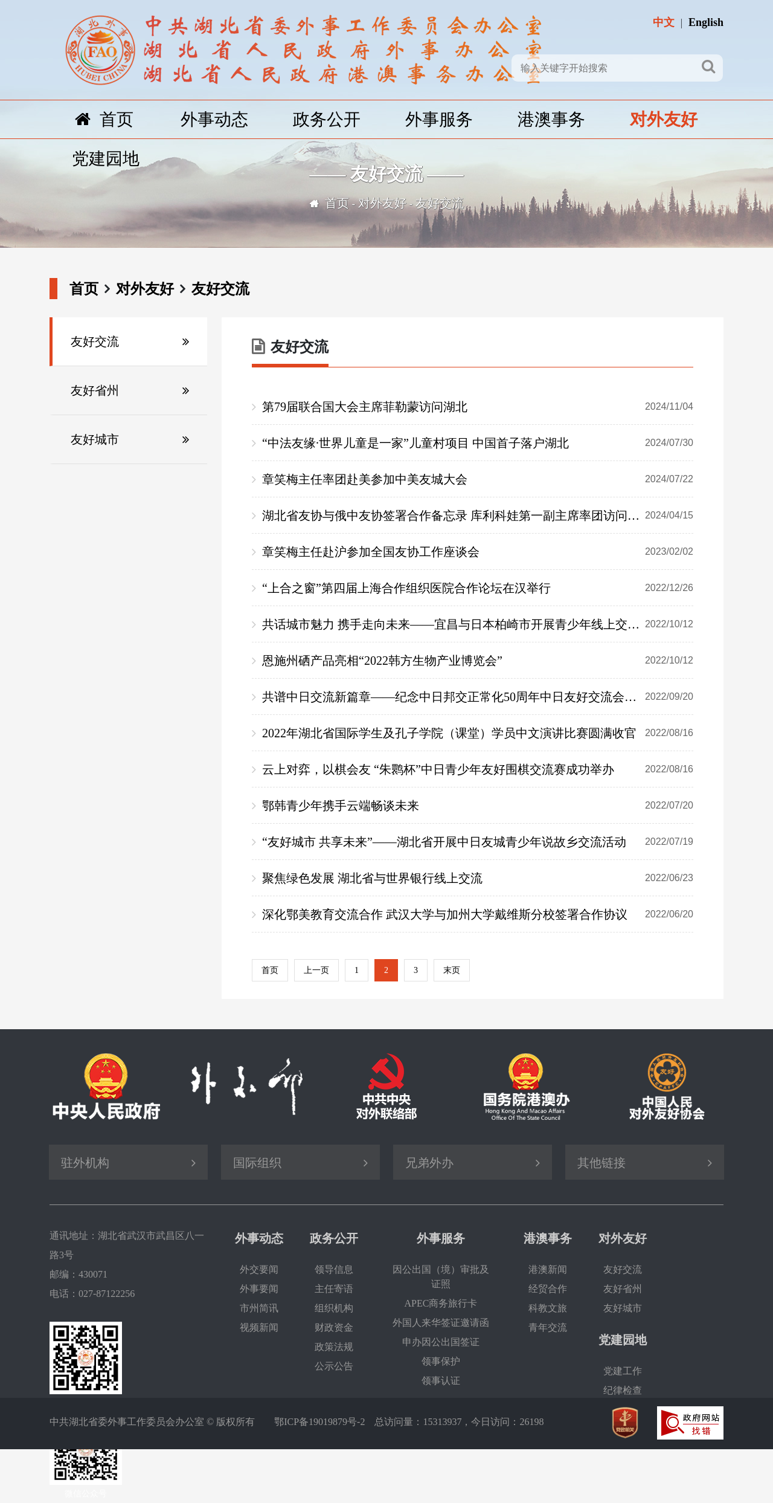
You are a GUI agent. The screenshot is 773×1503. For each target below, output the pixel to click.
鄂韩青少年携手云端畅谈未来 (477, 805)
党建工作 (622, 1371)
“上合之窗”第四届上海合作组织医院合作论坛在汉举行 (477, 588)
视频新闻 (259, 1327)
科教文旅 (547, 1308)
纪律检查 (622, 1390)
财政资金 (334, 1327)
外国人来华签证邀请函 (441, 1322)
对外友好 (664, 119)
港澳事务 (551, 119)
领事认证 (441, 1380)
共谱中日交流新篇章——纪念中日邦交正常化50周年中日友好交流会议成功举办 (477, 697)
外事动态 (214, 119)
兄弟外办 (429, 1162)
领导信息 (334, 1269)
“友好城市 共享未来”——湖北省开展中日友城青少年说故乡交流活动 (477, 842)
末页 (451, 970)
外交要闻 (259, 1269)
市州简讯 (259, 1308)
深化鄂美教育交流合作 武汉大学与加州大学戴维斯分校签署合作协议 (477, 914)
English (705, 22)
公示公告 (334, 1366)
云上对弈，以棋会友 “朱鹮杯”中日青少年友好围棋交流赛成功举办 (477, 769)
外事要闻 (259, 1289)
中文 (664, 22)
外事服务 (439, 119)
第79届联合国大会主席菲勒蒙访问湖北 (477, 407)
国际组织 (257, 1162)
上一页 (316, 970)
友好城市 (95, 439)
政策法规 (334, 1347)
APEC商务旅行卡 (441, 1303)
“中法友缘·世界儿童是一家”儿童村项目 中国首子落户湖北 (477, 443)
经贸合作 (547, 1289)
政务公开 (327, 119)
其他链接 (601, 1162)
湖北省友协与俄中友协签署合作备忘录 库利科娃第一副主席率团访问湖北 (477, 515)
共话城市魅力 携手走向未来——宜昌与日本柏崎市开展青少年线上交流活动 (477, 624)
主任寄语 (334, 1289)
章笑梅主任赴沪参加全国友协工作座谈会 (477, 552)
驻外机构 (85, 1162)
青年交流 (547, 1327)
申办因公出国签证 (441, 1342)
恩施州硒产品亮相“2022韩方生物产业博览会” (477, 660)
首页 (104, 119)
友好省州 (95, 390)
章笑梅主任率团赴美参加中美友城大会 (477, 479)
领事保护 (441, 1361)
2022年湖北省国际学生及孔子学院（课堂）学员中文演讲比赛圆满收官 (477, 733)
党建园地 (106, 158)
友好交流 (439, 203)
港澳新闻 (547, 1269)
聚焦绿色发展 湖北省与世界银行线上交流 (477, 878)
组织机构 (334, 1308)
